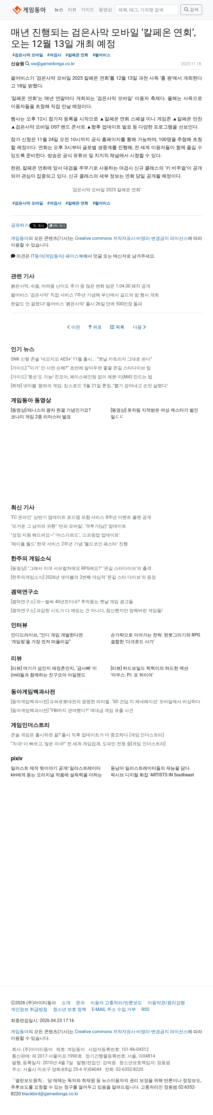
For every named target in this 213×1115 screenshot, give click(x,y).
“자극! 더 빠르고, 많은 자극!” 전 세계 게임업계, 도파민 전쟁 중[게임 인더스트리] (88, 743)
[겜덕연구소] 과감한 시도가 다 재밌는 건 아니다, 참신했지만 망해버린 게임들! (87, 610)
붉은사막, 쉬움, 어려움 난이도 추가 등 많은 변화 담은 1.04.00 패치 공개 (80, 286)
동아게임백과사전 (33, 691)
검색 (191, 9)
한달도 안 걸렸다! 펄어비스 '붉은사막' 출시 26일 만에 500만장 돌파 (76, 303)
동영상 (105, 9)
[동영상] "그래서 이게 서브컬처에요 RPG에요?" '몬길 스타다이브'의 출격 (81, 568)
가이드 (87, 9)
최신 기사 (22, 507)
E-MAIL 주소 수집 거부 (114, 1009)
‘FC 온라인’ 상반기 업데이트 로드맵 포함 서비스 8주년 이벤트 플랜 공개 (81, 517)
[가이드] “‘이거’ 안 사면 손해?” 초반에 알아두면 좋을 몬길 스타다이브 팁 (81, 368)
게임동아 (20, 238)
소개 (66, 1002)
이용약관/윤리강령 (166, 1002)
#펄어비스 (102, 55)
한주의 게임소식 (31, 558)
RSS (145, 1009)
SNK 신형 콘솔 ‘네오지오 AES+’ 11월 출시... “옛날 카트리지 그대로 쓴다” (81, 359)
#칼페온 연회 (76, 55)
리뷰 (72, 9)
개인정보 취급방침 (29, 1009)
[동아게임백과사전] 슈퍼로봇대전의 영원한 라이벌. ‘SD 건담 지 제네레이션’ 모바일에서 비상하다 (105, 701)
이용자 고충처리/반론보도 (116, 1002)
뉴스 (58, 9)
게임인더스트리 (30, 725)
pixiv (16, 758)
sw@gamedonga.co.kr (53, 63)
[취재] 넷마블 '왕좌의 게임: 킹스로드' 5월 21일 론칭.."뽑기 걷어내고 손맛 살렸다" (89, 385)
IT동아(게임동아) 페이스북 (57, 256)
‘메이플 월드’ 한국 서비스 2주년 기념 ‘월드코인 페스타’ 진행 (69, 544)
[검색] (146, 9)
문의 (80, 1002)
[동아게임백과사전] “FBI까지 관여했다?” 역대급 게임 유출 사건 (72, 710)
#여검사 (54, 55)
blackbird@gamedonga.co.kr (50, 1093)
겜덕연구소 (25, 591)
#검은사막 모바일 (27, 55)
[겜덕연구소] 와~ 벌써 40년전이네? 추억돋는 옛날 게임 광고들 (72, 601)
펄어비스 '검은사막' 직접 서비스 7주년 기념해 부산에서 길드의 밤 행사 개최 (85, 295)
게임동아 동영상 (31, 400)
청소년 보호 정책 (69, 1009)
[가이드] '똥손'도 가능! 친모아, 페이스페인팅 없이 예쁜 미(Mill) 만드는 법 (81, 376)
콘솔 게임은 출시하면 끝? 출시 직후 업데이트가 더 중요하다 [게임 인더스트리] (87, 735)
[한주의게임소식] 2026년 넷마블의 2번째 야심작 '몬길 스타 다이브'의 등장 (83, 577)
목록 (117, 327)
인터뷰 (19, 625)
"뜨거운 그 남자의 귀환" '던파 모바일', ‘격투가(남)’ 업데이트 (68, 526)
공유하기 (20, 225)
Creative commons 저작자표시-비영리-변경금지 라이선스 (131, 238)
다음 (139, 327)
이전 (73, 327)
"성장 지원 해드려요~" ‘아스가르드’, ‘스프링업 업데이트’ (65, 535)
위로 (95, 327)
